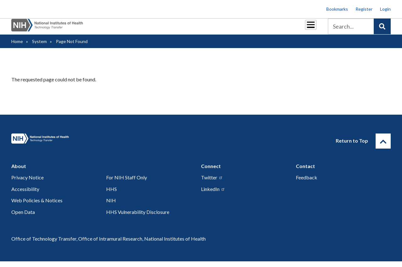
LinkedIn (213, 195)
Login (385, 9)
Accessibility (25, 195)
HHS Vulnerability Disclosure (137, 218)
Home (17, 47)
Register (364, 9)
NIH (111, 206)
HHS (111, 195)
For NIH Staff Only (126, 183)
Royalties (167, 28)
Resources (224, 28)
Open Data (23, 218)
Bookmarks (337, 9)
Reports (195, 28)
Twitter (212, 183)
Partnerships (133, 28)
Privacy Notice (27, 183)
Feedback (306, 183)
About (305, 28)
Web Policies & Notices (36, 206)
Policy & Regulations (266, 28)
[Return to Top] (383, 146)
